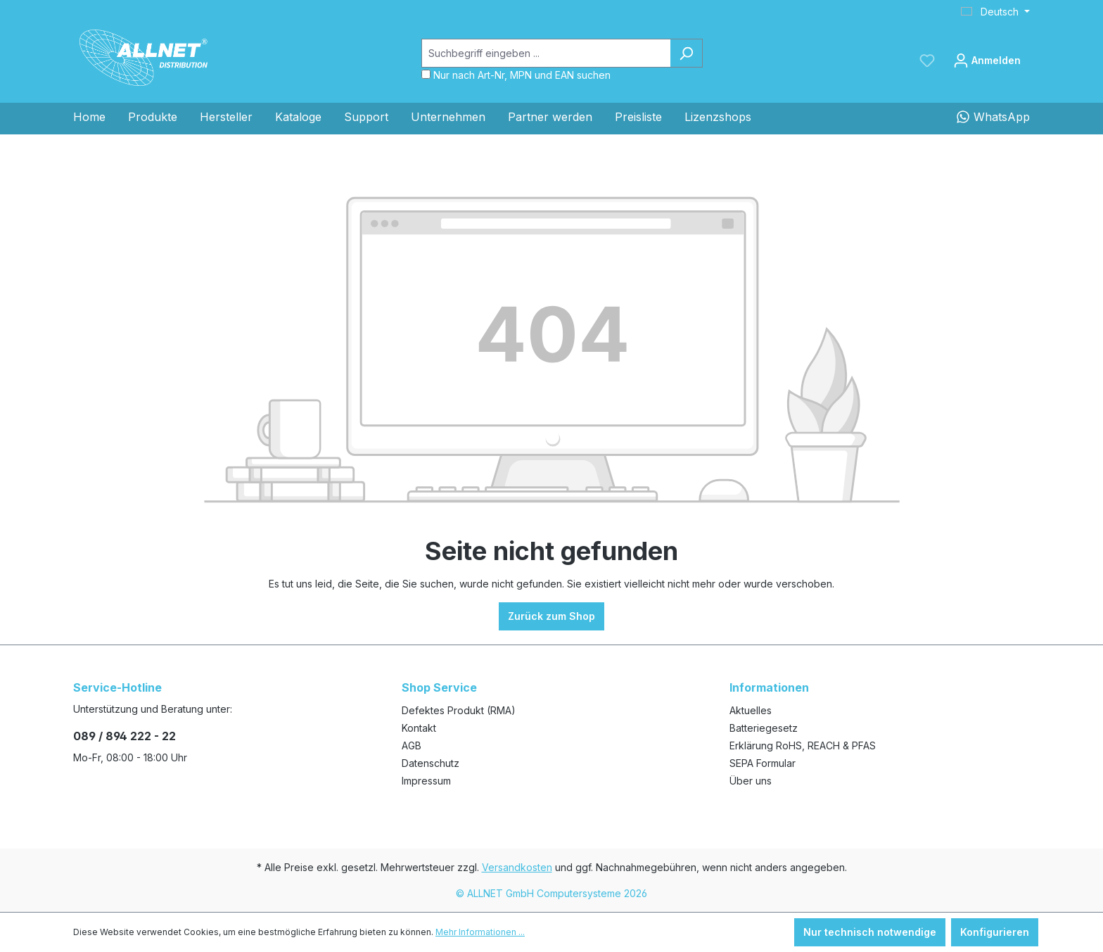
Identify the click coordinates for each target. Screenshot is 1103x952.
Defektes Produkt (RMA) (459, 710)
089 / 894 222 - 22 (124, 736)
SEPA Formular (762, 763)
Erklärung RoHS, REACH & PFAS (802, 745)
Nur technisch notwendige (869, 932)
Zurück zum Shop (551, 616)
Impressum (426, 781)
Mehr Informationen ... (480, 932)
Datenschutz (430, 763)
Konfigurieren (994, 932)
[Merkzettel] (927, 60)
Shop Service (439, 687)
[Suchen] (686, 53)
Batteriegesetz (763, 728)
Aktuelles (750, 710)
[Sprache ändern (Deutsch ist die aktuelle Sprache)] (995, 12)
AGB (411, 745)
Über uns (750, 781)
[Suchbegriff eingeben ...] (545, 53)
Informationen (769, 687)
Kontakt (419, 728)
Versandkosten (517, 867)
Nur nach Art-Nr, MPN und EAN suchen (522, 75)
